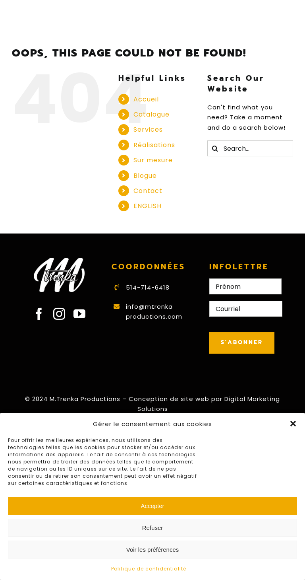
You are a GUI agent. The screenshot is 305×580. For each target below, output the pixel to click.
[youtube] (79, 314)
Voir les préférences (152, 549)
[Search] (215, 148)
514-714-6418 (148, 287)
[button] (293, 424)
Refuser (152, 527)
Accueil (146, 99)
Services (148, 129)
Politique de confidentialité (148, 568)
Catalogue (151, 114)
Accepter (152, 505)
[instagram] (59, 314)
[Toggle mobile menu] (288, 28)
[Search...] (250, 148)
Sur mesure (153, 160)
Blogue (145, 175)
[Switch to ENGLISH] (164, 205)
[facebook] (39, 314)
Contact (147, 190)
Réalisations (154, 145)
